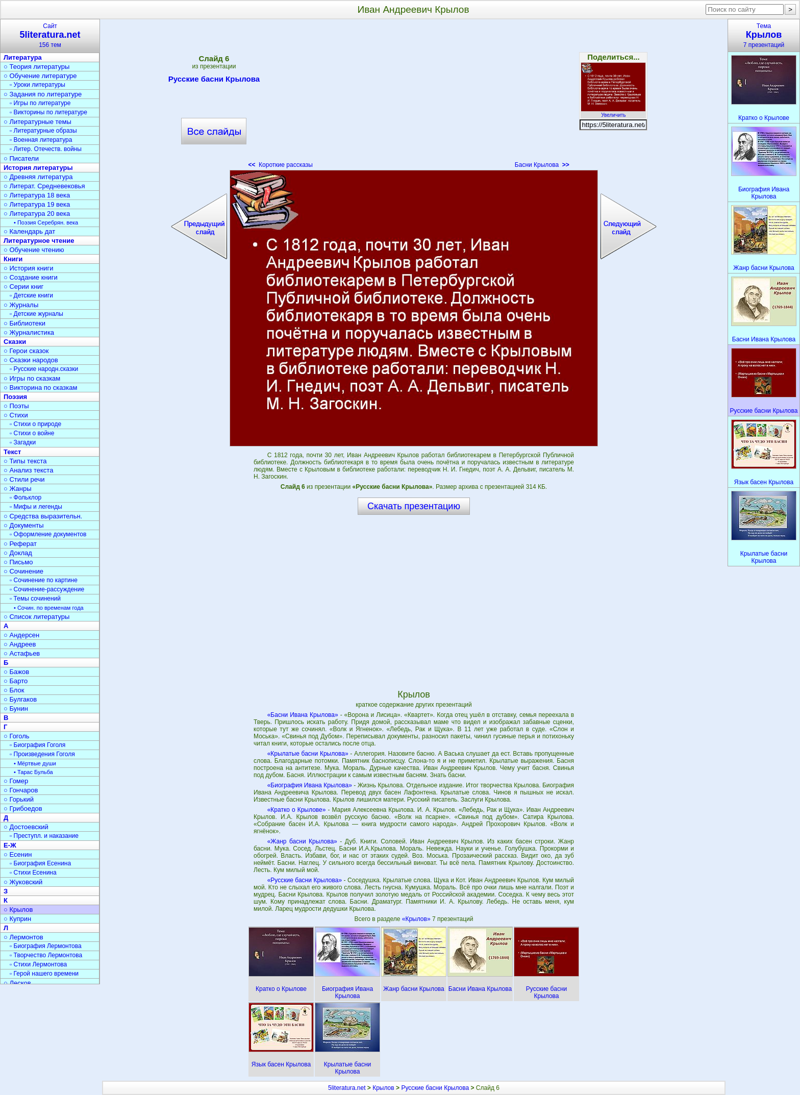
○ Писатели (21, 158)
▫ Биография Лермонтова (46, 946)
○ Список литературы (36, 616)
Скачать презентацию (413, 506)
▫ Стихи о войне (32, 433)
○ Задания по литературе (43, 94)
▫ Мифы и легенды (36, 506)
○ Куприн (17, 919)
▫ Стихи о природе (35, 424)
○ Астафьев (22, 653)
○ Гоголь (17, 736)
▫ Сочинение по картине (44, 580)
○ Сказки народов (31, 360)
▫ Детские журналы (36, 313)
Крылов (383, 1087)
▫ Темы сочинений (35, 598)
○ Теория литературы (36, 66)
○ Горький (19, 799)
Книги (13, 259)
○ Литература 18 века (37, 195)
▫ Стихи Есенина (33, 872)
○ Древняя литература (38, 177)
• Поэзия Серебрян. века (46, 222)
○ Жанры (18, 488)
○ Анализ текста (28, 470)
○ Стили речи (24, 479)
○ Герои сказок (26, 351)
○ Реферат (20, 544)
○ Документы (23, 525)
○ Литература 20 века (37, 213)
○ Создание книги (31, 277)
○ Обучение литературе (40, 76)
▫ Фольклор (25, 497)
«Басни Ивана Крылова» (302, 714)
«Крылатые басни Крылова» (307, 753)
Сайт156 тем (50, 35)
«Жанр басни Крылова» (302, 841)
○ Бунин (16, 708)
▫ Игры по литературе (40, 103)
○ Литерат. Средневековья (44, 186)
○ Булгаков (20, 699)
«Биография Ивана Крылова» (309, 785)
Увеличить (613, 112)
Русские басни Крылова (214, 80)
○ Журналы (21, 305)
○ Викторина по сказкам (40, 387)
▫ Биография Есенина (40, 863)
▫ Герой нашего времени (44, 973)
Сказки (15, 341)
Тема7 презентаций (763, 35)
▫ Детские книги (31, 295)
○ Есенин (18, 854)
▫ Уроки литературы (37, 84)
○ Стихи (16, 415)
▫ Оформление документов (48, 534)
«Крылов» (417, 919)
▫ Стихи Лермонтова (38, 964)
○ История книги (29, 268)
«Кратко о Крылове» (296, 809)
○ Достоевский (26, 827)
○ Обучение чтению (34, 250)
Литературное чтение (39, 240)
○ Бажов (16, 672)
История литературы (38, 167)
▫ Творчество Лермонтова (46, 955)
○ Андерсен (21, 635)
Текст (12, 452)
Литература (23, 57)
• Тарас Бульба (33, 772)
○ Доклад (18, 553)
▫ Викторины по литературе (48, 112)
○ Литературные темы (37, 122)
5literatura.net (346, 1087)
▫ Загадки (23, 442)
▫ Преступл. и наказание (44, 835)
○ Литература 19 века (37, 204)
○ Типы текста (25, 461)
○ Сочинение (23, 571)
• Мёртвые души (35, 763)
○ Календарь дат (29, 231)
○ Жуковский (23, 882)
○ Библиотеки (24, 323)
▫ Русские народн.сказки (44, 368)
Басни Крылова (542, 164)
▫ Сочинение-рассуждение (47, 589)
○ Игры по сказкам (32, 378)
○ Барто (16, 681)
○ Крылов (18, 909)
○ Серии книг (23, 286)
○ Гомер (16, 781)
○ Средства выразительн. (43, 516)
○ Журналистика (29, 332)
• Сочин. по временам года (49, 608)
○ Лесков (17, 983)
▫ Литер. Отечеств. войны (46, 149)
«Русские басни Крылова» (304, 880)
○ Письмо (18, 562)
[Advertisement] (413, 97)
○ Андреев (20, 644)
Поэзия (15, 397)
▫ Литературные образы (43, 130)
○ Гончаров (21, 790)
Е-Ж (10, 845)
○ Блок (14, 690)
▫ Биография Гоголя (37, 745)
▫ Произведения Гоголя (42, 754)
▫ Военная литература (41, 139)
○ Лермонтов (23, 937)
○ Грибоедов (23, 808)
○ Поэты (16, 406)
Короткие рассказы (280, 164)
